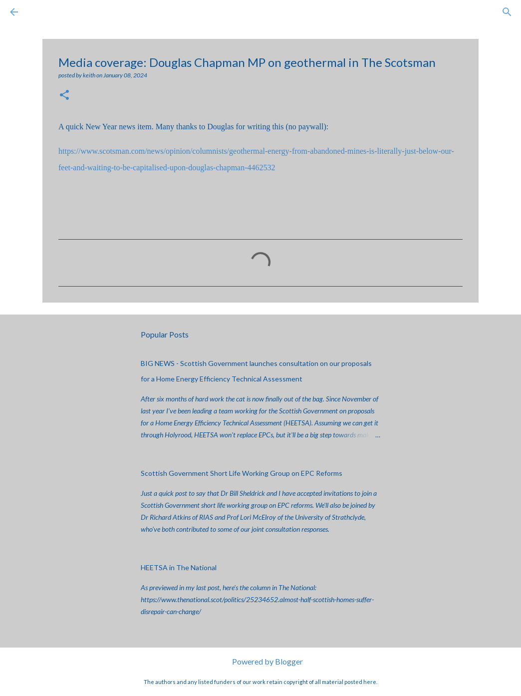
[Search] (42, 12)
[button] (64, 95)
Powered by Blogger (261, 661)
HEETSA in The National (179, 567)
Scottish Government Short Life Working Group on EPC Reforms (241, 473)
